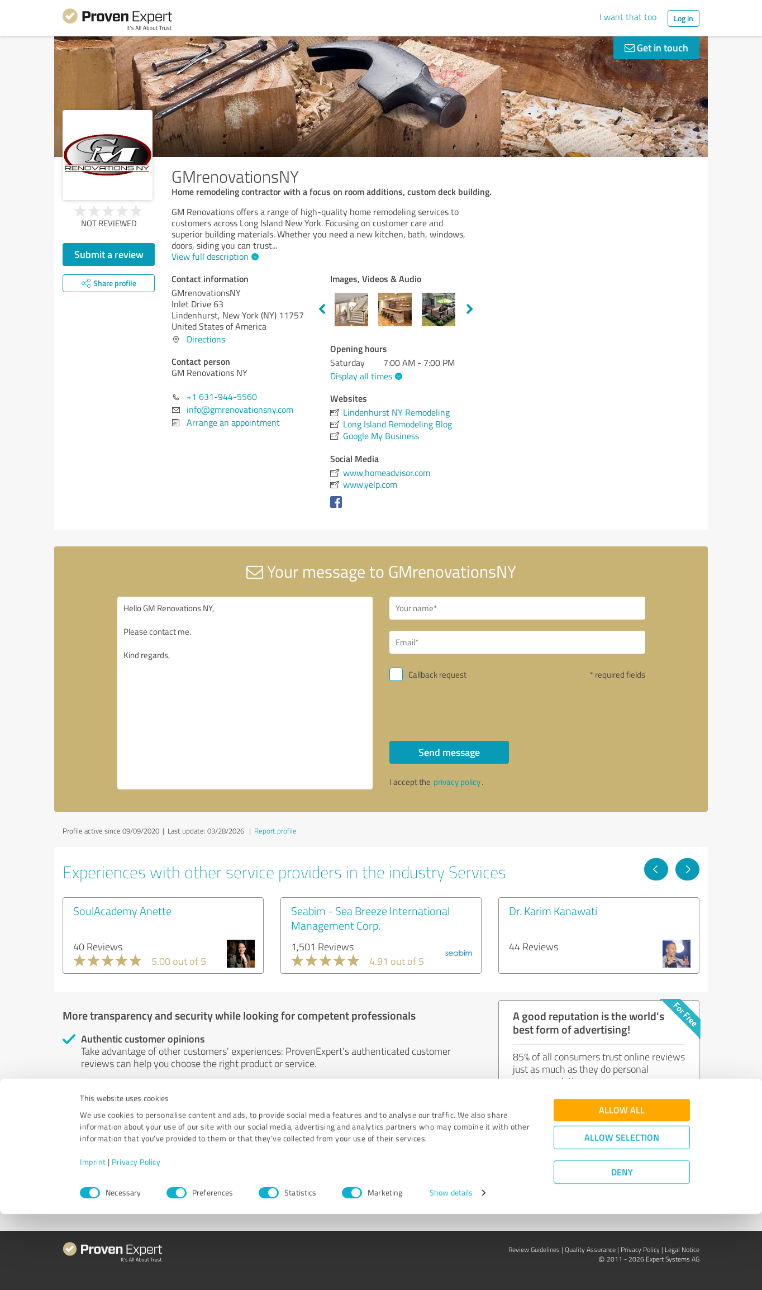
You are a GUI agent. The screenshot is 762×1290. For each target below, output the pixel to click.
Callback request (437, 674)
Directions (206, 339)
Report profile (275, 831)
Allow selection (621, 1213)
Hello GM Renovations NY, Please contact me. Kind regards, (245, 693)
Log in (683, 18)
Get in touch (656, 47)
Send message (449, 752)
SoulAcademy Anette (122, 910)
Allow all (622, 1186)
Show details (451, 1269)
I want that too (627, 17)
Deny (622, 1248)
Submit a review (109, 254)
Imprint (93, 1237)
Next (469, 309)
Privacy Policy (136, 1237)
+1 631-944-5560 (222, 397)
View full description (214, 256)
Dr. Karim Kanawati (553, 910)
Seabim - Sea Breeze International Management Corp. (370, 918)
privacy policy (457, 782)
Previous (321, 309)
